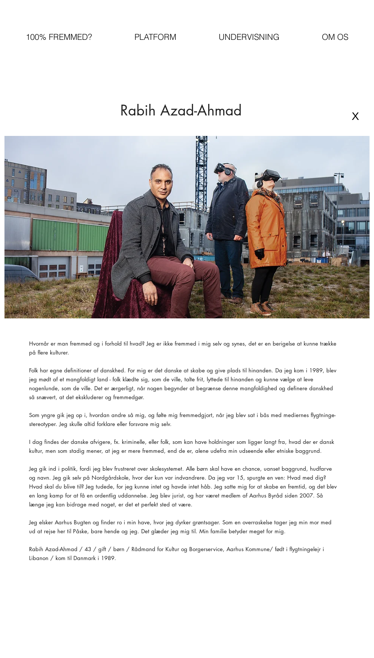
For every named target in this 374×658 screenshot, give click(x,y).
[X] (355, 116)
